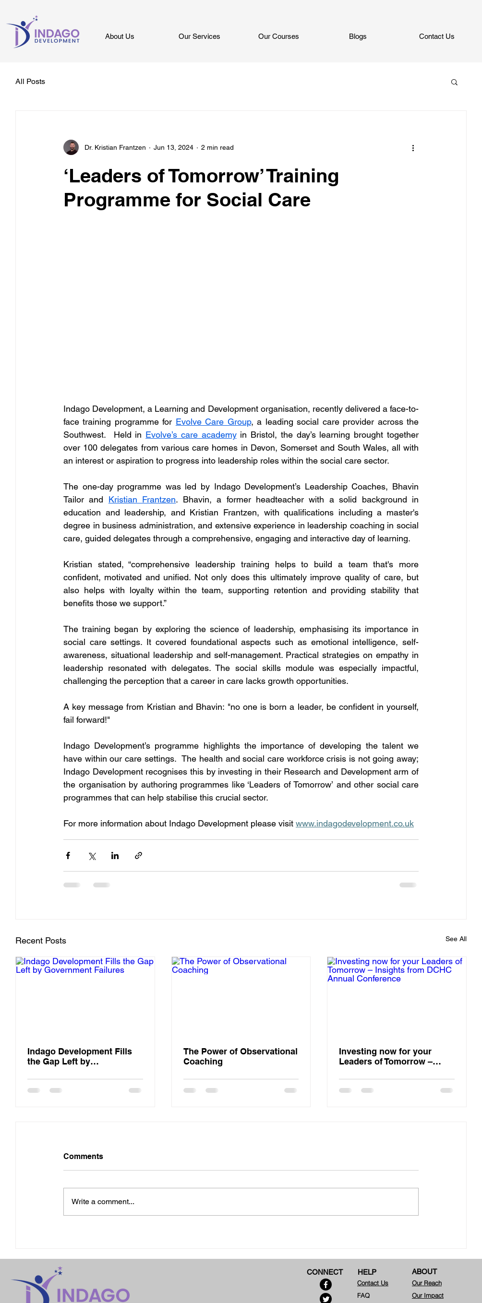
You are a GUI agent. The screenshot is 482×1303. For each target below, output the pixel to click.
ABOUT (424, 1271)
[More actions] (413, 147)
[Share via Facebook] (67, 855)
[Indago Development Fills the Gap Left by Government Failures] (85, 996)
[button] (454, 81)
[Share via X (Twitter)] (91, 855)
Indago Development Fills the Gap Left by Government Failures (79, 1056)
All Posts (30, 81)
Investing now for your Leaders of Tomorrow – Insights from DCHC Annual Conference (396, 1056)
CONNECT (325, 1272)
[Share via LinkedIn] (115, 855)
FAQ (363, 1295)
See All (456, 939)
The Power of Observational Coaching (240, 1056)
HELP (367, 1272)
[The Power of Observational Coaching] (241, 996)
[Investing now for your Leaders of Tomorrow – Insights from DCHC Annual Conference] (396, 996)
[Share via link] (138, 855)
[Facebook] (326, 1285)
